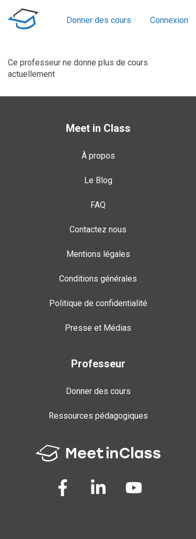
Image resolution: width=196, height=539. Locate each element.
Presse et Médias (98, 328)
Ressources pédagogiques (98, 416)
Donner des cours (98, 20)
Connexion (169, 20)
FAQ (98, 205)
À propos (98, 156)
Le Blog (98, 180)
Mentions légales (98, 254)
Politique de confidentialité (98, 303)
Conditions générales (98, 279)
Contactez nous (98, 229)
